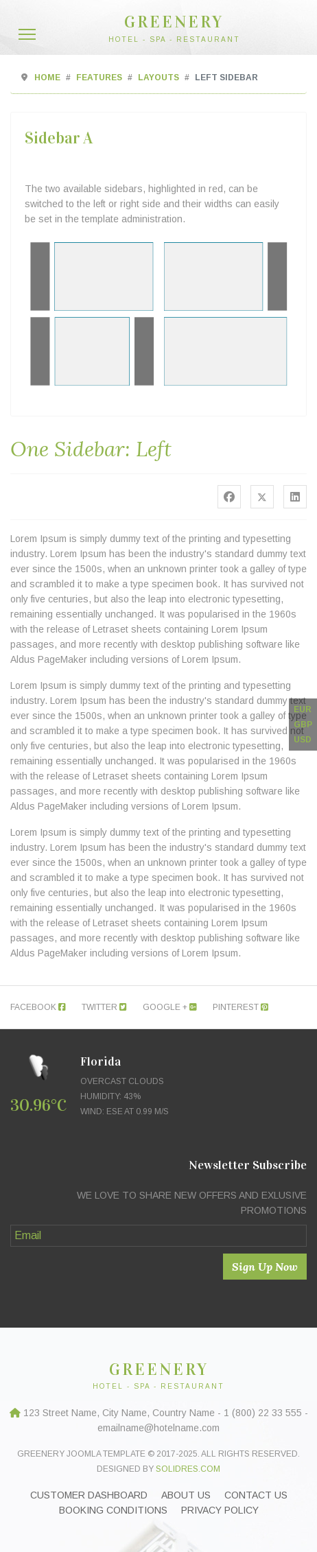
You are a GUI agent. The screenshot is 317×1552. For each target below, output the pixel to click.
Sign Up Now (265, 1266)
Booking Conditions (113, 1510)
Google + (170, 1007)
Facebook (38, 1007)
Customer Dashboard (89, 1495)
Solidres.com (188, 1469)
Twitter (104, 1007)
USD (303, 739)
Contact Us (255, 1495)
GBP (303, 724)
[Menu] (27, 34)
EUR (303, 709)
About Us (186, 1495)
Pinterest (240, 1007)
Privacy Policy (220, 1510)
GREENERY (174, 22)
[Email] (158, 1236)
